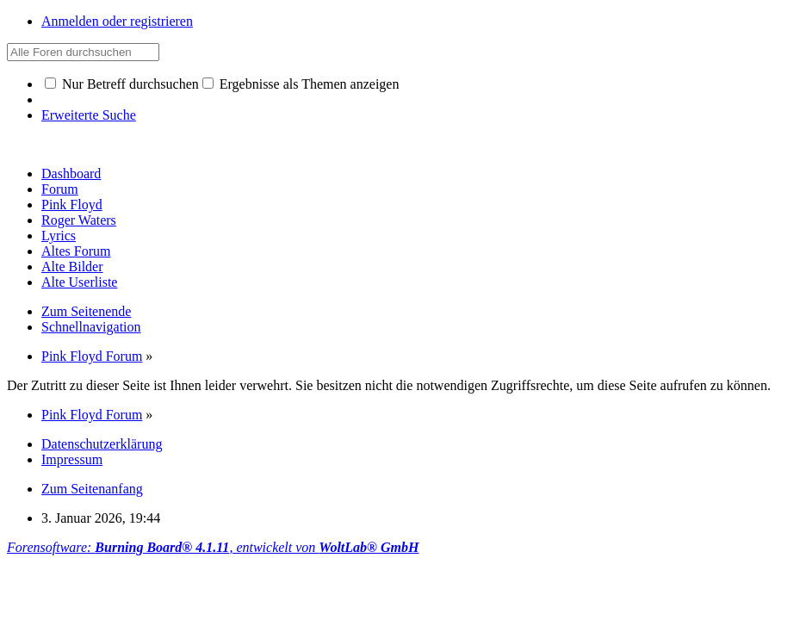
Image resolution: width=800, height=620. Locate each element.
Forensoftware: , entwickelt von (213, 547)
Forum (59, 189)
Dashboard (71, 173)
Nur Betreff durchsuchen (122, 84)
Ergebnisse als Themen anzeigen (301, 84)
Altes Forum (75, 251)
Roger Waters (78, 220)
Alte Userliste (79, 282)
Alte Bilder (72, 266)
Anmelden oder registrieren (117, 21)
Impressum (71, 459)
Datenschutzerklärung (101, 444)
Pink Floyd (71, 204)
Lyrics (58, 235)
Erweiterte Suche (88, 115)
